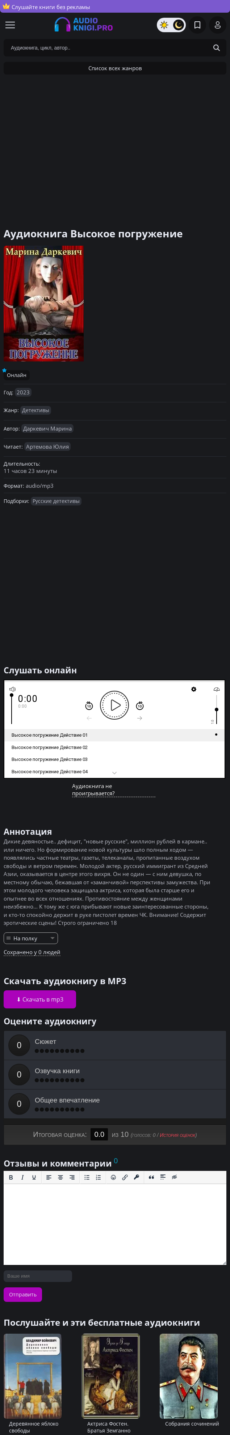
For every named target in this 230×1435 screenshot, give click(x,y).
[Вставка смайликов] (113, 1177)
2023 (23, 392)
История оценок (177, 1135)
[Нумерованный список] (98, 1177)
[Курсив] (22, 1177)
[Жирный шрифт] (11, 1177)
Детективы (35, 410)
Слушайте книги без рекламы (46, 6)
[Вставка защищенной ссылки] (136, 1177)
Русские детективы (56, 501)
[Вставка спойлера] (163, 1177)
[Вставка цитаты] (151, 1177)
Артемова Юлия (47, 446)
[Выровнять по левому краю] (49, 1177)
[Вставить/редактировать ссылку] (125, 1177)
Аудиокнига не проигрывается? (93, 789)
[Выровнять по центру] (60, 1177)
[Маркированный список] (87, 1177)
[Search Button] (216, 47)
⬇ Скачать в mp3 (39, 999)
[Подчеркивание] (34, 1177)
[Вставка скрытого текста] (175, 1177)
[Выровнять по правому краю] (72, 1177)
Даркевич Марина (47, 428)
